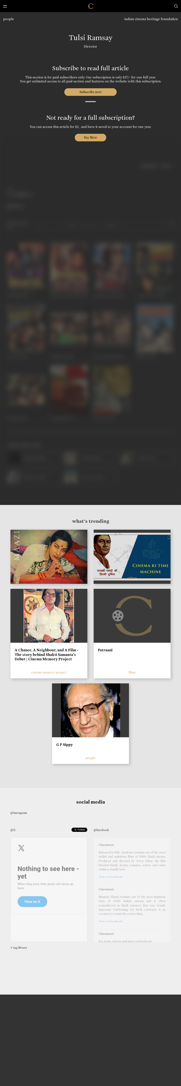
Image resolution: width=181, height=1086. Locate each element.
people (8, 19)
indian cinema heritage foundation (151, 19)
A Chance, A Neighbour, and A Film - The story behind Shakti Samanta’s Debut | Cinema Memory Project (46, 654)
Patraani (105, 650)
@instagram (18, 813)
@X (13, 830)
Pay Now (90, 137)
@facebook (101, 830)
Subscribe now (90, 92)
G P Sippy (64, 744)
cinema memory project (48, 672)
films (132, 672)
